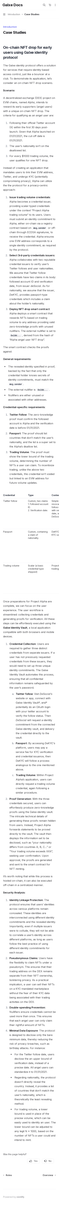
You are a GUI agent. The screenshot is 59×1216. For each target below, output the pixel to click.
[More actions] (54, 5)
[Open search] (44, 4)
